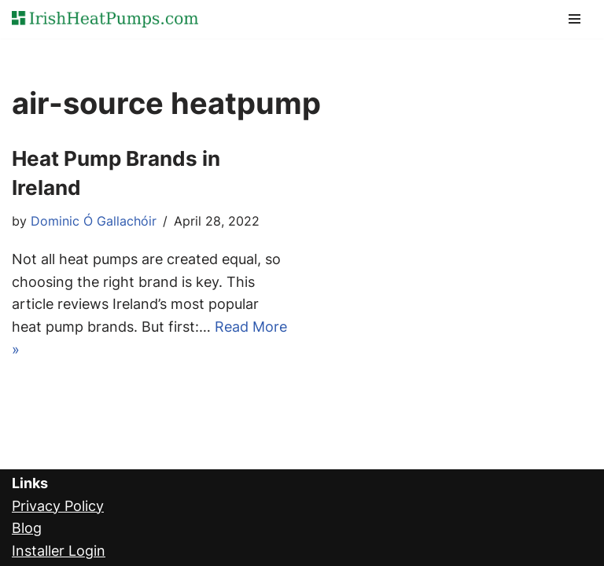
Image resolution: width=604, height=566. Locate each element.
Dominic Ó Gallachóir (94, 221)
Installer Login (58, 550)
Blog (27, 528)
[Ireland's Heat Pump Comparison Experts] (105, 19)
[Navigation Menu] (574, 18)
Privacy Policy (58, 506)
